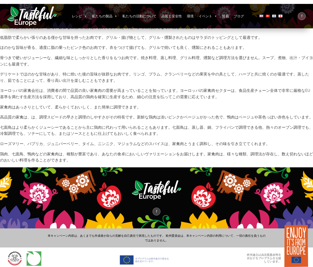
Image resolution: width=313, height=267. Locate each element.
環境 (190, 16)
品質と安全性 (171, 16)
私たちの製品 (104, 16)
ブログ (239, 16)
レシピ (79, 16)
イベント (208, 16)
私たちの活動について (139, 16)
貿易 (225, 16)
